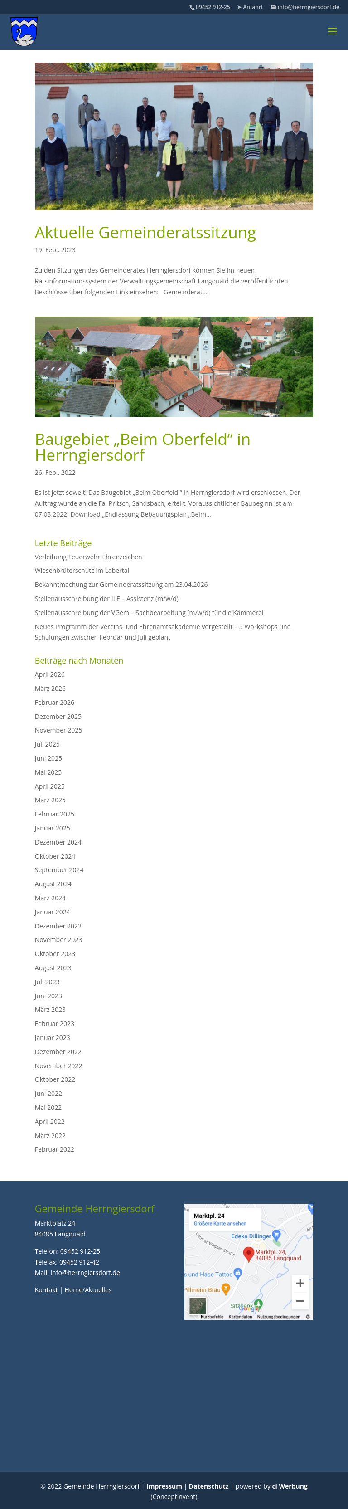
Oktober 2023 (55, 953)
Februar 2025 (54, 814)
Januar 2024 (52, 912)
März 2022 (50, 1135)
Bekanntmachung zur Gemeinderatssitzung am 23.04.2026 (121, 584)
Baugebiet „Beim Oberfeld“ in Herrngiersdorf (143, 446)
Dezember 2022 (58, 1051)
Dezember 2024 (58, 842)
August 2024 (53, 883)
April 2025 (50, 786)
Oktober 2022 (55, 1079)
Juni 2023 (48, 995)
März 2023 (50, 1009)
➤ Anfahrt (250, 7)
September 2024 (59, 869)
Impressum (164, 1486)
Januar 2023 (52, 1037)
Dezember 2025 (58, 716)
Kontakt (46, 1289)
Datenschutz (209, 1486)
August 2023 (53, 967)
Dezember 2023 (58, 926)
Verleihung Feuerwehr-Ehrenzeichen (88, 556)
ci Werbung (289, 1486)
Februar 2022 (54, 1149)
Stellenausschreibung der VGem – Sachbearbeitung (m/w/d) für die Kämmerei (149, 612)
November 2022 (58, 1065)
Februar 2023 (54, 1023)
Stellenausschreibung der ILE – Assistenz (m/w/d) (107, 598)
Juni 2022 (48, 1093)
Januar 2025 (52, 828)
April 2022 (50, 1121)
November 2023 (58, 939)
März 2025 (50, 800)
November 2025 (58, 730)
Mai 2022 (48, 1107)
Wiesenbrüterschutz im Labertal (82, 570)
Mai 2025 (48, 772)
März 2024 (50, 898)
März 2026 (50, 688)
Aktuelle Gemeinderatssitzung (145, 232)
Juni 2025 (48, 758)
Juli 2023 (47, 981)
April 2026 (50, 674)
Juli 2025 (47, 744)
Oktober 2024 (55, 856)
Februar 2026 (54, 702)
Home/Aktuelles (87, 1289)
